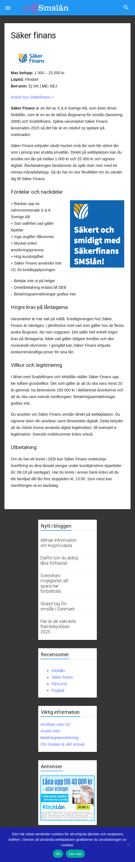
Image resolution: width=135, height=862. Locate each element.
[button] (7, 7)
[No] (128, 844)
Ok (58, 854)
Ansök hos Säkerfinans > (32, 97)
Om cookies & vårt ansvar (62, 744)
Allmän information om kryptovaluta (58, 543)
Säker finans (62, 677)
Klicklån (58, 670)
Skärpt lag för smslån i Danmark (57, 606)
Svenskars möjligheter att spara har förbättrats (54, 583)
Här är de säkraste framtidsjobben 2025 (58, 626)
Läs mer (75, 854)
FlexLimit (59, 684)
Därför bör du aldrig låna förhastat (59, 560)
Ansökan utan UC (55, 724)
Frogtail (57, 690)
